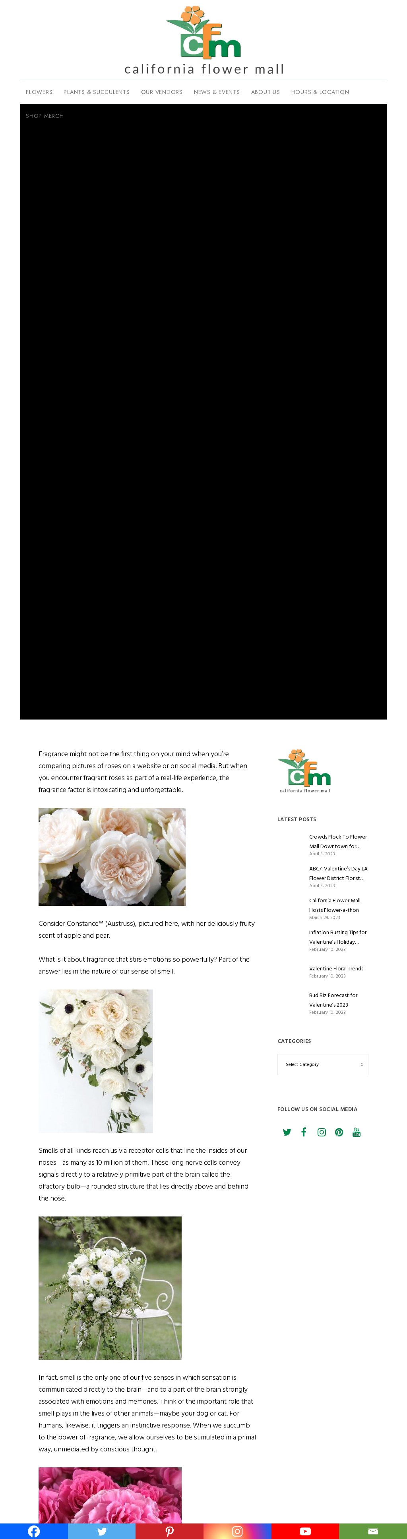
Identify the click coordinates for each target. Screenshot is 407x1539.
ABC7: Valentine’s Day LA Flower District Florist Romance (338, 873)
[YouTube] (356, 1129)
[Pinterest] (338, 1129)
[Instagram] (321, 1129)
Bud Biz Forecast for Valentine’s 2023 (333, 1000)
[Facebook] (303, 1129)
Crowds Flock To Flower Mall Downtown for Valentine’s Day (338, 841)
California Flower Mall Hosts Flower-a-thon (334, 905)
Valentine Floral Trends (336, 968)
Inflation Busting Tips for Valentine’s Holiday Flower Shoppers (337, 937)
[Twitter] (286, 1129)
